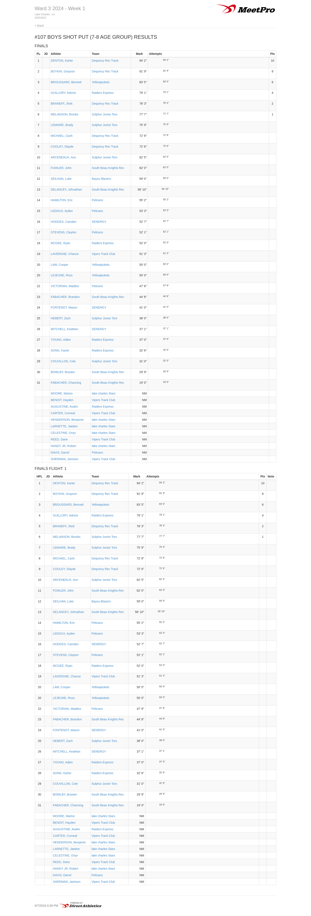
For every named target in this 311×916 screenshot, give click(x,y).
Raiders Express (103, 92)
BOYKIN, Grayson (63, 71)
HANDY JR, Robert (63, 446)
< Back (39, 25)
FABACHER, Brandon (65, 297)
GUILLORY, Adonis (63, 92)
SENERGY (99, 221)
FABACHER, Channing (66, 382)
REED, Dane (59, 439)
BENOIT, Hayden (62, 400)
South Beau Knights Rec (108, 168)
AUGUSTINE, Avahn (64, 406)
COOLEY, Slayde (62, 146)
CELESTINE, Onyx (63, 432)
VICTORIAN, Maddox (65, 286)
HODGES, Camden (64, 221)
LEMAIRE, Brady (62, 125)
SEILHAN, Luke (61, 178)
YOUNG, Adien (61, 339)
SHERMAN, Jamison (64, 459)
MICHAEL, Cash (62, 135)
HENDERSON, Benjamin (67, 419)
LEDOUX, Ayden (62, 211)
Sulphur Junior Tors (104, 114)
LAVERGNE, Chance (65, 254)
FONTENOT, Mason (64, 307)
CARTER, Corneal (63, 413)
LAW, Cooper (59, 264)
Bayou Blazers (101, 178)
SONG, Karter (60, 350)
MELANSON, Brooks (64, 114)
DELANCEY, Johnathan (66, 189)
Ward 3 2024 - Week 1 (60, 8)
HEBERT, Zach (61, 318)
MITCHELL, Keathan (64, 329)
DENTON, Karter (62, 60)
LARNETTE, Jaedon (64, 426)
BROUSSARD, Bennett (66, 82)
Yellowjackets (101, 82)
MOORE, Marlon (62, 393)
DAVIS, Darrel (60, 452)
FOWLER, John (61, 168)
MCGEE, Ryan (60, 243)
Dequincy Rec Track (105, 60)
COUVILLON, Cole (63, 361)
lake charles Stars (103, 393)
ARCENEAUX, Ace (63, 157)
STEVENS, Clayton (64, 232)
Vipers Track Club (103, 254)
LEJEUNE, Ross (62, 275)
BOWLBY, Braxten (63, 372)
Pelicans (97, 200)
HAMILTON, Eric (62, 200)
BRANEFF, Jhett (62, 103)
